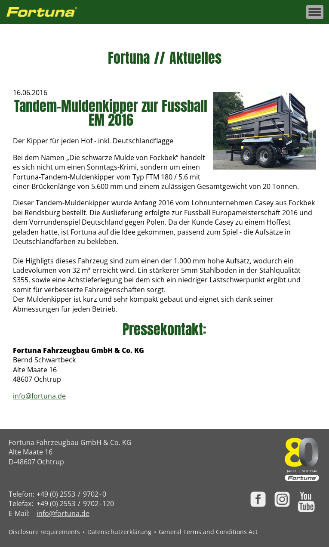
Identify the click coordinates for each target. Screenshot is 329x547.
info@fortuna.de (39, 396)
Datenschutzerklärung (119, 532)
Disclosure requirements (44, 532)
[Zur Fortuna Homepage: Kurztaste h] (46, 12)
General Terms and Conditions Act (208, 532)
